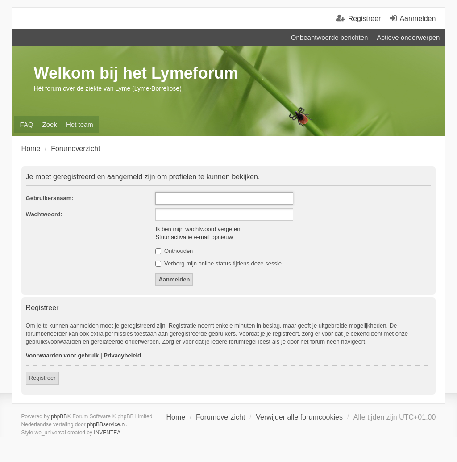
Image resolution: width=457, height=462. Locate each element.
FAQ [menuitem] (26, 124)
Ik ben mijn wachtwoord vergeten (197, 229)
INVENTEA (107, 432)
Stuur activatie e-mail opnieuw (194, 237)
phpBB (59, 416)
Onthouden (174, 251)
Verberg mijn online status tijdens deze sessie (218, 263)
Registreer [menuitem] (364, 18)
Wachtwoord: (44, 214)
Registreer (42, 377)
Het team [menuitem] (79, 124)
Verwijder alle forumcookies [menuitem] (299, 417)
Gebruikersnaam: (50, 198)
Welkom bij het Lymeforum (136, 73)
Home (175, 417)
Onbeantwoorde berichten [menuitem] (329, 37)
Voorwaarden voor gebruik (62, 355)
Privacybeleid (122, 355)
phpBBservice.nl (106, 424)
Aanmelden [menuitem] (417, 18)
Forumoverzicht (220, 417)
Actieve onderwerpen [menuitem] (408, 37)
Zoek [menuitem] (49, 124)
